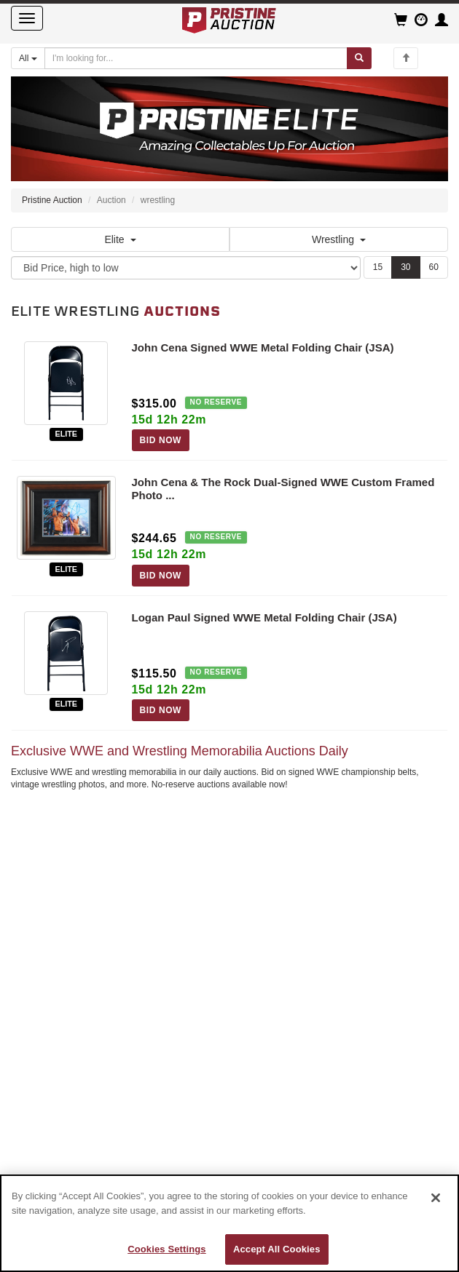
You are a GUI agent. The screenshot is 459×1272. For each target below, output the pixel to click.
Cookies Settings (167, 1249)
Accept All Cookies (277, 1249)
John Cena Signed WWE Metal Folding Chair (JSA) (263, 347)
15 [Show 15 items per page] (377, 267)
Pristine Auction (52, 200)
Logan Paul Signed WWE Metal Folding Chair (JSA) (264, 617)
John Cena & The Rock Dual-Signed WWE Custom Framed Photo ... (283, 488)
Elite (120, 239)
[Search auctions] (196, 58)
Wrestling (339, 239)
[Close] (436, 1198)
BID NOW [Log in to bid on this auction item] (161, 440)
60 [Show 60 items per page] (434, 267)
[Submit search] (359, 58)
